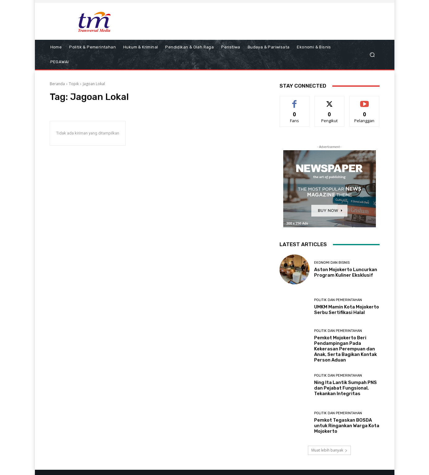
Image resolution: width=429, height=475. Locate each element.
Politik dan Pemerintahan (338, 300)
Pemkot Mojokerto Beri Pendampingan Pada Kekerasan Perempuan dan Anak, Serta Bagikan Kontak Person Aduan (345, 349)
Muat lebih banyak (329, 450)
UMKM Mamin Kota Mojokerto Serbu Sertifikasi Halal (346, 309)
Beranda (57, 83)
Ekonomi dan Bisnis (332, 262)
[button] (372, 55)
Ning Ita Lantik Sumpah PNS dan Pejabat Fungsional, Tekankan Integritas (345, 388)
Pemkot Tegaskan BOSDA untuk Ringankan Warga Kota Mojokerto (346, 425)
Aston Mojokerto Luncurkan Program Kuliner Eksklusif (345, 272)
